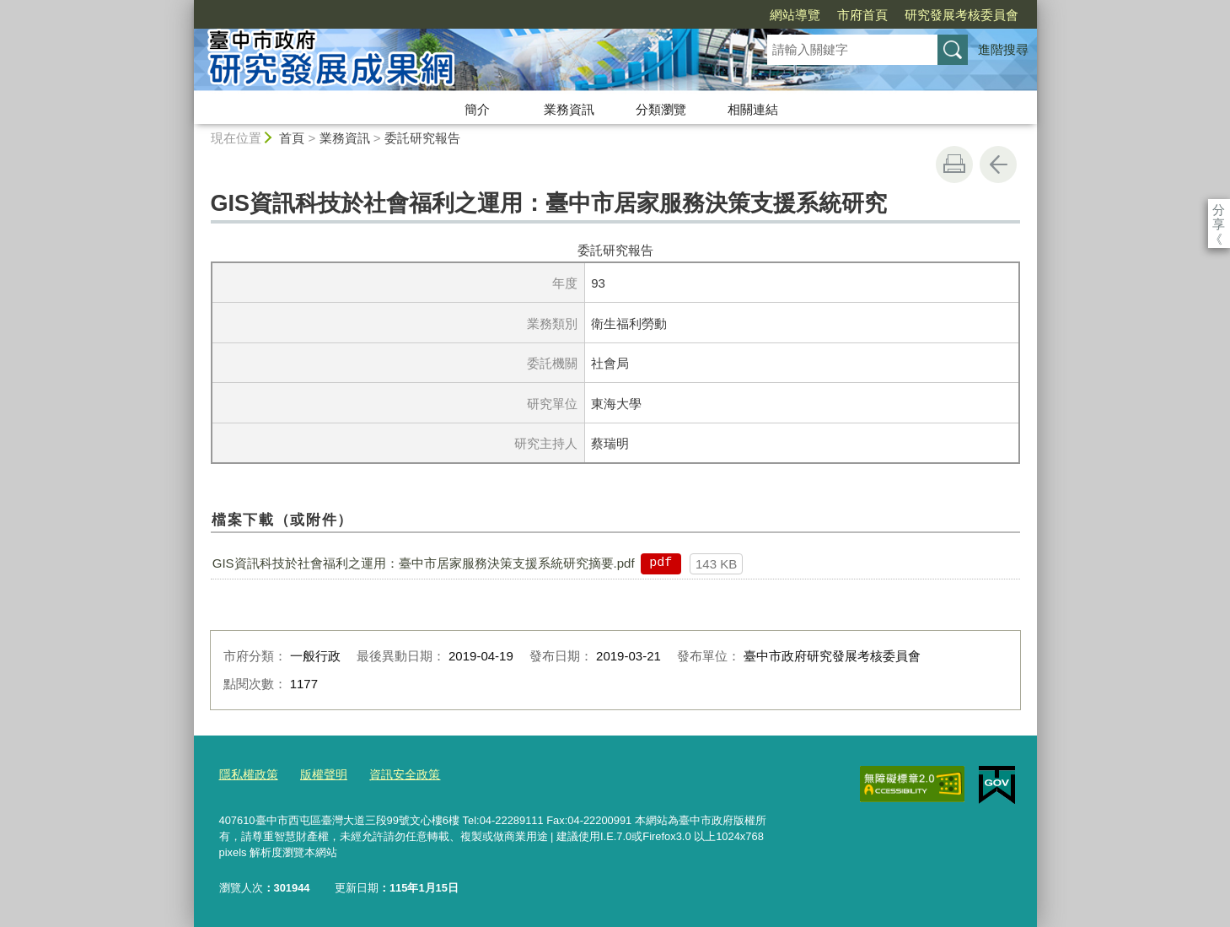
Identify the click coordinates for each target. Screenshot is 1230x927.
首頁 (291, 138)
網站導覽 (698, 15)
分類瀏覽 (661, 109)
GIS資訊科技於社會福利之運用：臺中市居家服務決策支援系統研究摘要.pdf (423, 563)
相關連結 (753, 109)
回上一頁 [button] (998, 164)
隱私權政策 (246, 773)
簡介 (477, 109)
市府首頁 (765, 15)
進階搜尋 (1003, 49)
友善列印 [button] (954, 164)
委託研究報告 (422, 138)
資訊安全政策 (394, 773)
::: (186, 7)
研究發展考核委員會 (864, 15)
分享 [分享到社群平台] (1218, 209)
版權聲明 (318, 773)
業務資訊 (569, 109)
